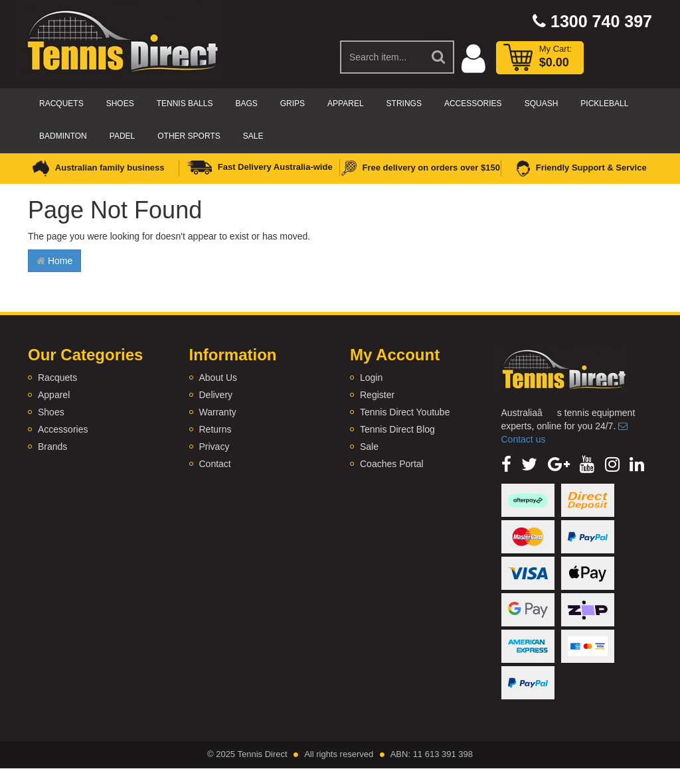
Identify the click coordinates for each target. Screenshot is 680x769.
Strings (404, 103)
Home (54, 260)
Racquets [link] (57, 377)
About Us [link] (218, 377)
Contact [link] (215, 463)
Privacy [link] (214, 446)
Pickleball (604, 103)
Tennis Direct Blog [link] (397, 429)
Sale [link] (369, 446)
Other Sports (188, 136)
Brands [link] (52, 446)
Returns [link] (215, 429)
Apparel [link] (54, 394)
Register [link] (377, 394)
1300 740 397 (592, 21)
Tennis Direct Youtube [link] (405, 412)
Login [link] (371, 377)
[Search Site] (439, 57)
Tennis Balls (185, 103)
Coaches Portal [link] (392, 463)
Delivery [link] (216, 394)
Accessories (473, 103)
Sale (253, 136)
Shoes (120, 103)
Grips (292, 103)
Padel (122, 136)
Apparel (345, 103)
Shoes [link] (51, 412)
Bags (246, 103)
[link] (506, 464)
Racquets (61, 103)
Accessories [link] (63, 429)
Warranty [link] (217, 412)
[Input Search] (382, 57)
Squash (541, 103)
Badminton (63, 136)
